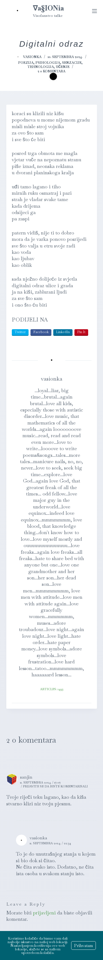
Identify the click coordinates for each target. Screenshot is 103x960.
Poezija (26, 62)
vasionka (38, 838)
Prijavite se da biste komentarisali (55, 786)
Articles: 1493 (51, 689)
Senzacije (72, 62)
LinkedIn (63, 332)
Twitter (20, 332)
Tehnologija (40, 67)
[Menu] (94, 11)
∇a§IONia (48, 8)
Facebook (41, 332)
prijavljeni (44, 912)
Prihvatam (83, 945)
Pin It (81, 332)
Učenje (62, 67)
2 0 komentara (51, 71)
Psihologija (47, 62)
